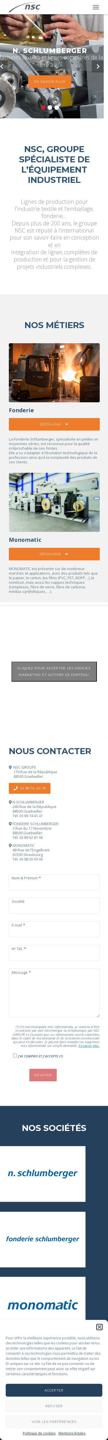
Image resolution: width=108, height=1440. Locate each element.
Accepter (54, 1390)
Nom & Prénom (25, 878)
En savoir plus (49, 82)
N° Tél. (17, 948)
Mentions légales (71, 1433)
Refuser (54, 1406)
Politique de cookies (39, 1433)
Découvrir (54, 424)
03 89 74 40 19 (29, 788)
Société (18, 901)
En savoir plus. (89, 1045)
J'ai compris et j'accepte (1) (40, 1056)
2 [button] (50, 107)
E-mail (17, 925)
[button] (99, 1327)
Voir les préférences (54, 1422)
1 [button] (43, 107)
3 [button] (56, 107)
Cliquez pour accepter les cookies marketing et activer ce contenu (53, 671)
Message (20, 972)
